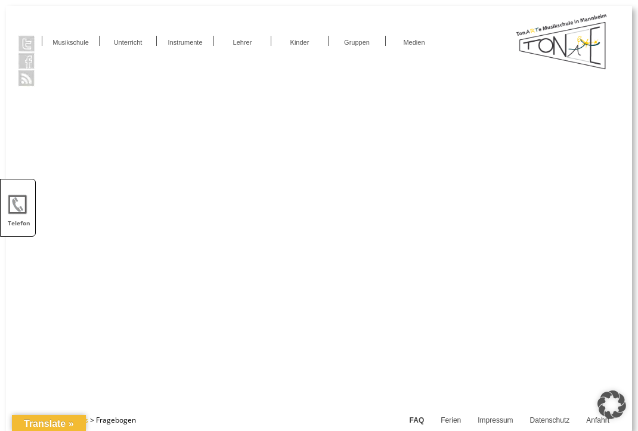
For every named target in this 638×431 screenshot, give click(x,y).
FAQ (417, 420)
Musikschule (70, 42)
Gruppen (357, 42)
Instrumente (185, 42)
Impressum (495, 420)
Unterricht (128, 42)
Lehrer (242, 42)
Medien (414, 42)
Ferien (451, 420)
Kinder (299, 42)
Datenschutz (550, 420)
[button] (612, 405)
